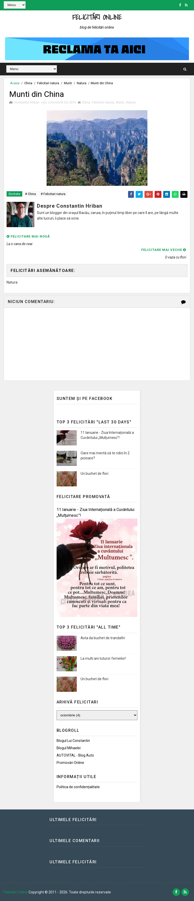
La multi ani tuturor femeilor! (103, 658)
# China (30, 194)
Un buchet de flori (94, 473)
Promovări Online (70, 763)
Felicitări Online (97, 17)
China (28, 83)
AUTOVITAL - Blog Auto (75, 755)
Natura (81, 83)
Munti (68, 83)
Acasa (14, 83)
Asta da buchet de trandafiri (103, 638)
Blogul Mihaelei (69, 748)
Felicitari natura (48, 83)
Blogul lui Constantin (73, 741)
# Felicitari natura (53, 194)
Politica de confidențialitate (78, 787)
